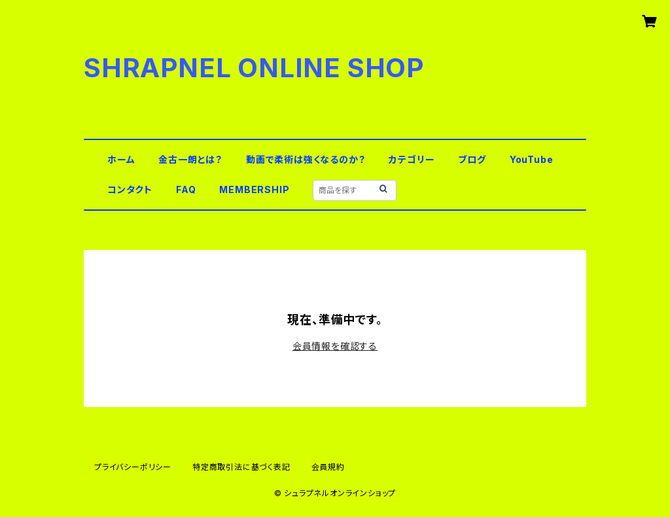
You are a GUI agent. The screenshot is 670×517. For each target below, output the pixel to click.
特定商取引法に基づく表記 (241, 467)
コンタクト (129, 189)
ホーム (121, 159)
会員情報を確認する (335, 345)
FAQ (186, 189)
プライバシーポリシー (132, 467)
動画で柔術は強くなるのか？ (305, 159)
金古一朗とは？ (190, 159)
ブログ (471, 159)
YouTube (532, 159)
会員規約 (328, 467)
